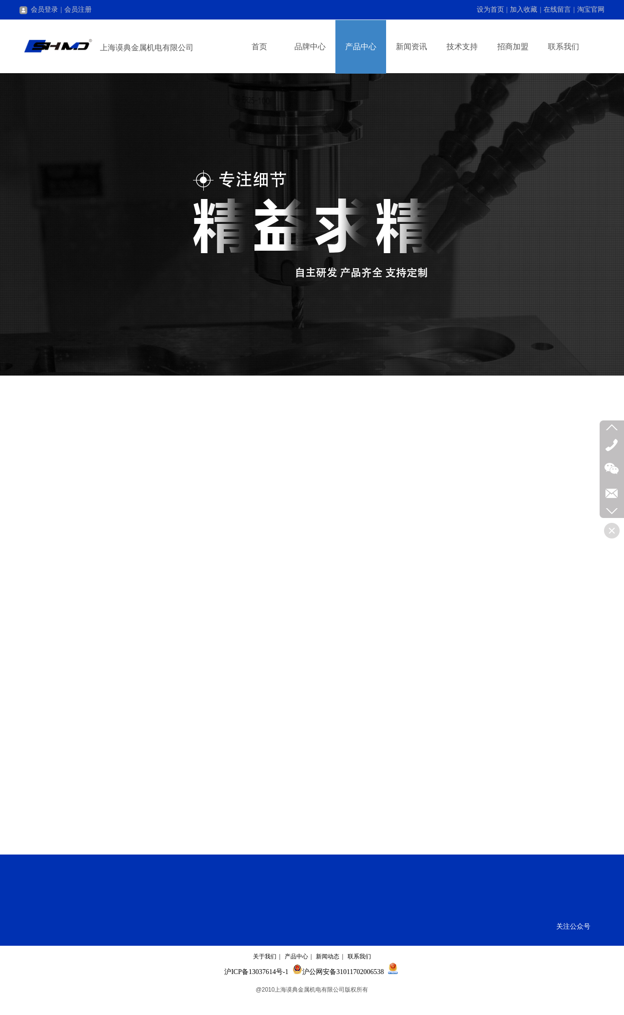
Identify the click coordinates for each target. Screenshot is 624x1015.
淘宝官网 (590, 9)
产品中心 (296, 956)
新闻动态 (327, 956)
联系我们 (359, 956)
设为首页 (490, 9)
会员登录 (39, 9)
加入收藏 (523, 9)
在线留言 (557, 9)
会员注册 (78, 9)
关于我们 (264, 956)
